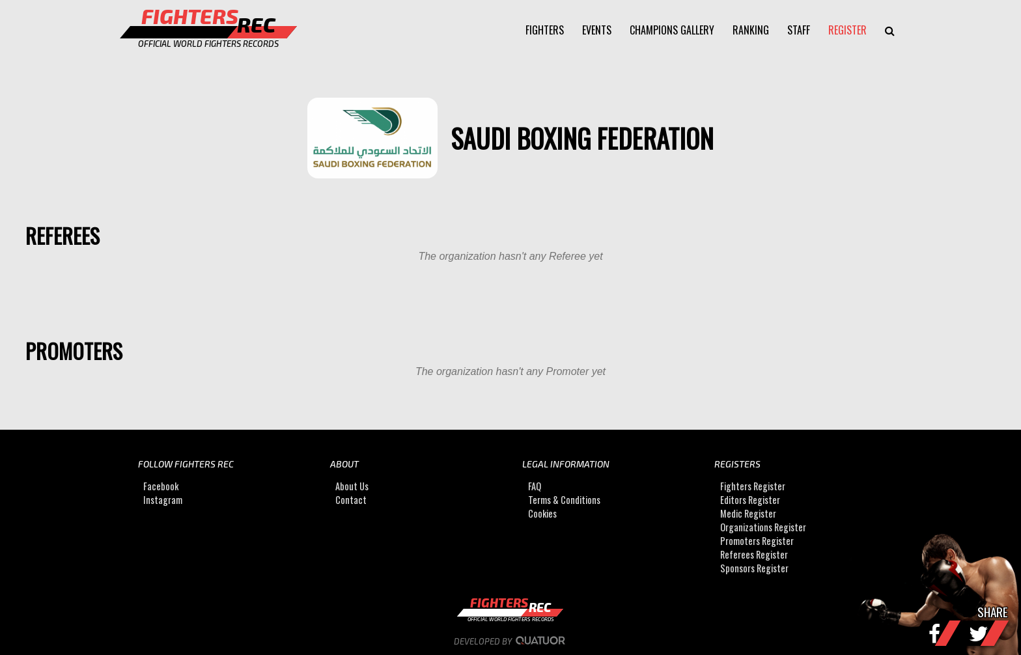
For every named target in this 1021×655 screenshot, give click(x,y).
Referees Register (754, 554)
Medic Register (748, 513)
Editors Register (750, 500)
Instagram (162, 500)
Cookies (542, 513)
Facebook (160, 486)
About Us (352, 486)
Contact (351, 500)
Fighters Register (752, 486)
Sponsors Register (754, 568)
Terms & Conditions (564, 500)
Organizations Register (763, 527)
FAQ (534, 486)
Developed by (511, 641)
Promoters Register (757, 541)
